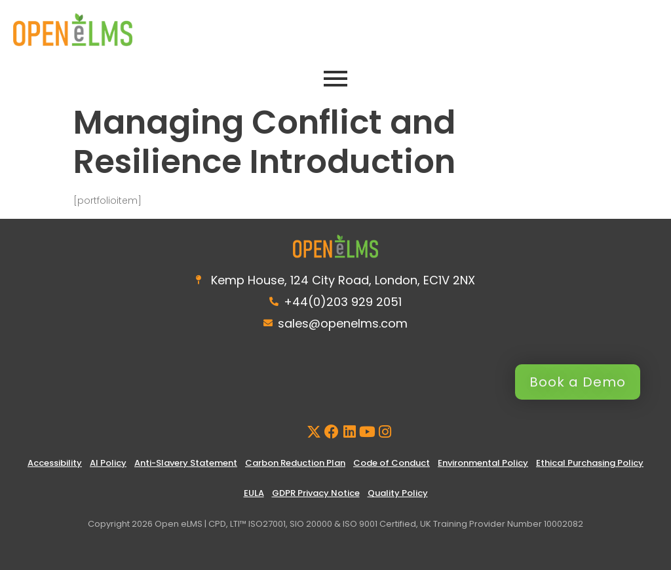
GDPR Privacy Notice (316, 493)
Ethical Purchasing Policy (589, 463)
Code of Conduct (391, 463)
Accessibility (55, 463)
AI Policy (108, 463)
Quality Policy (398, 493)
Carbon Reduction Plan (295, 463)
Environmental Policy (483, 463)
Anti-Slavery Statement (185, 463)
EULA (254, 493)
